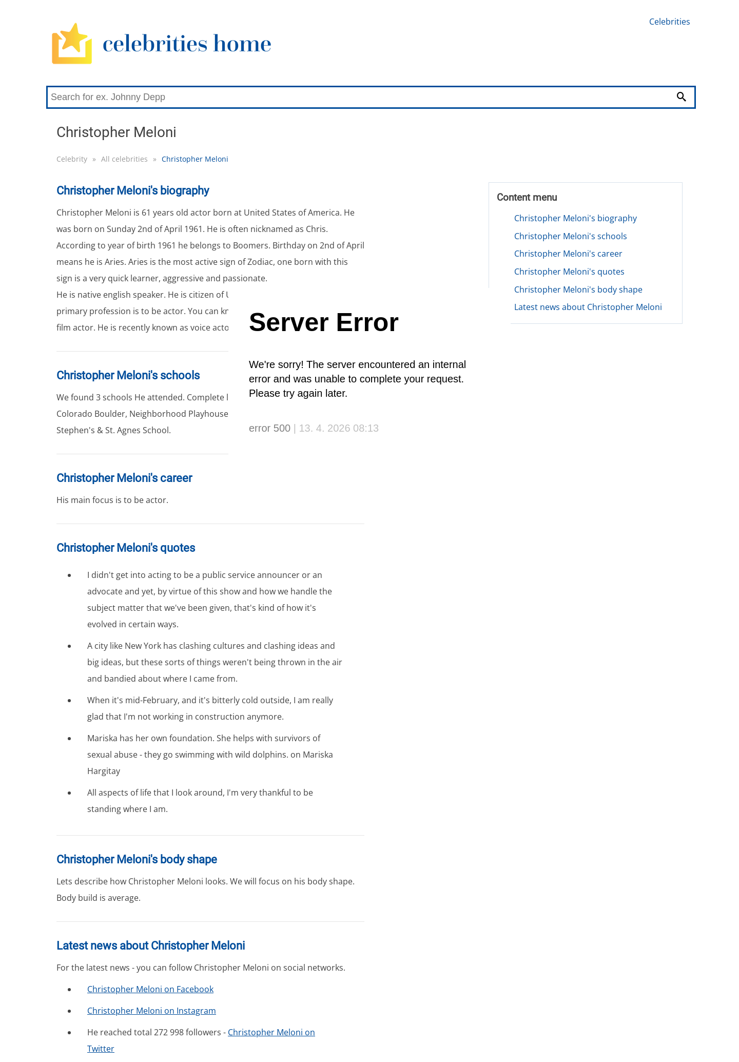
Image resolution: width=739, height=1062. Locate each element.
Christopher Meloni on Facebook (150, 989)
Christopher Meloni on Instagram (151, 1010)
